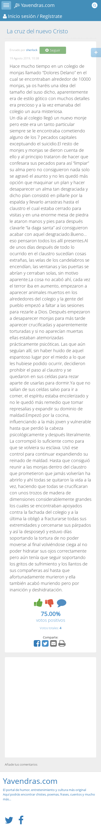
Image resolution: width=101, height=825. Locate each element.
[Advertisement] (50, 707)
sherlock (31, 50)
